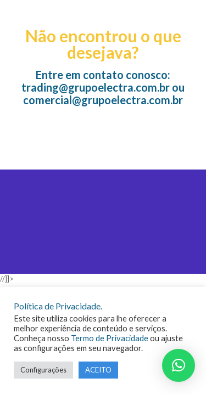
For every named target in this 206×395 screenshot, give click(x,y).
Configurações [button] (43, 369)
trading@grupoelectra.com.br (95, 87)
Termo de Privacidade (109, 338)
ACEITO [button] (98, 369)
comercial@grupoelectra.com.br (103, 99)
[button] (178, 365)
